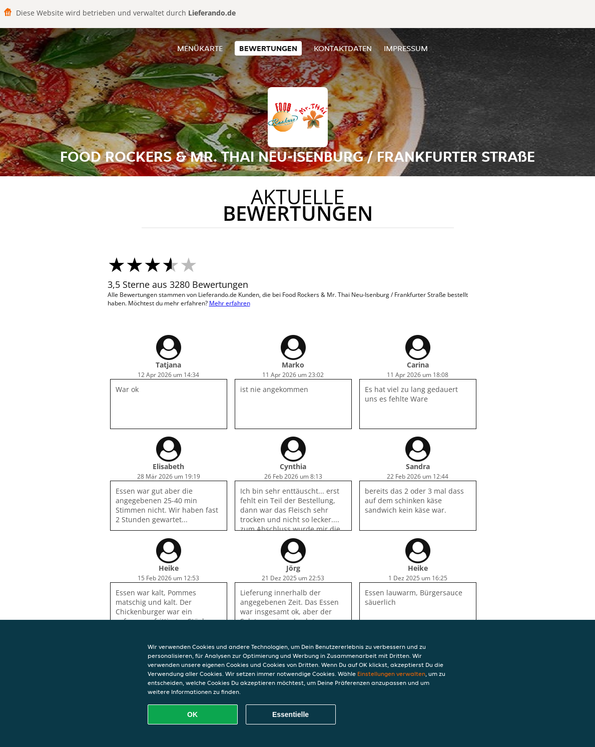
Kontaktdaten (343, 48)
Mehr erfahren (229, 303)
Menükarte (200, 48)
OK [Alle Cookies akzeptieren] (192, 714)
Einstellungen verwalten (391, 673)
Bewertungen (268, 48)
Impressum (406, 48)
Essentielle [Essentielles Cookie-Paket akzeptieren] (290, 714)
